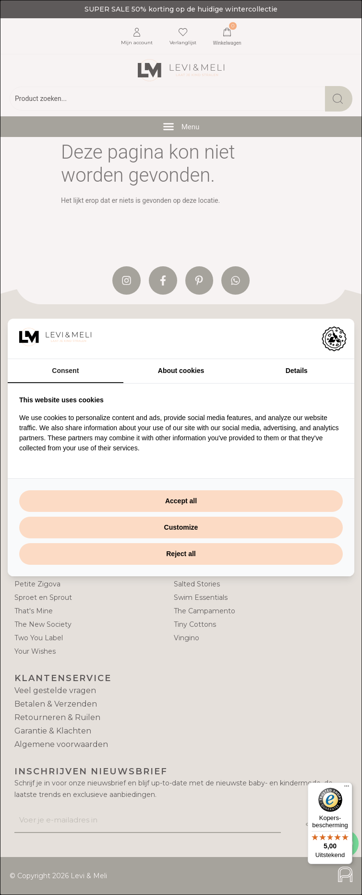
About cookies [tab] (181, 370)
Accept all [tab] (181, 501)
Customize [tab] (181, 527)
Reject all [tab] (180, 554)
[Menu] (346, 788)
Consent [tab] (65, 370)
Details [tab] (297, 370)
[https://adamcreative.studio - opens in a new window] (334, 338)
